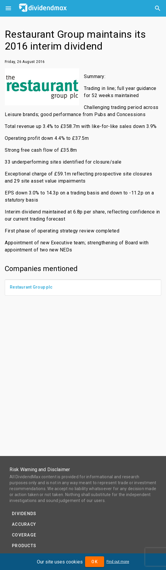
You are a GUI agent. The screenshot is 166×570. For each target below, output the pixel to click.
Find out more (118, 562)
